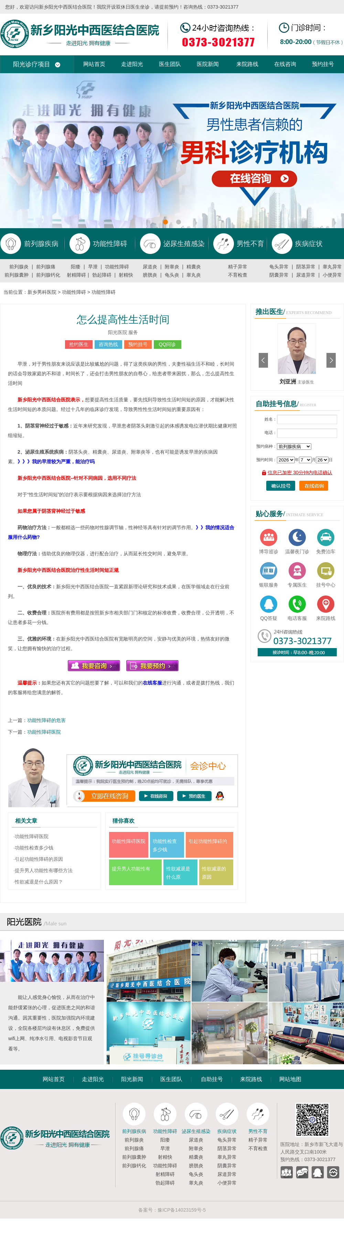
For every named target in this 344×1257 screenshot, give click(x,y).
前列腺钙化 (48, 275)
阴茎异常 (305, 266)
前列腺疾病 (134, 1131)
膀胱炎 (150, 275)
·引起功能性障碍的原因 (38, 859)
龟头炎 (172, 275)
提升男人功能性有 (131, 868)
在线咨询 (285, 64)
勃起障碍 (101, 275)
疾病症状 (227, 1131)
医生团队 (170, 64)
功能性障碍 (117, 266)
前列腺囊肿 (16, 275)
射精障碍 (76, 275)
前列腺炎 (19, 266)
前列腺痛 (45, 266)
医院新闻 (208, 64)
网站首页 (94, 64)
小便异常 (332, 275)
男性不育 (258, 1131)
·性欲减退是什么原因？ (38, 882)
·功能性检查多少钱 (33, 847)
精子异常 (237, 266)
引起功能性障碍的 (208, 841)
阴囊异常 (279, 275)
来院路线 (247, 64)
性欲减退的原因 (214, 873)
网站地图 (290, 1079)
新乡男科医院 (42, 292)
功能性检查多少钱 (165, 845)
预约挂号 (323, 64)
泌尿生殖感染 (196, 1131)
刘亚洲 (289, 382)
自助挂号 (212, 1079)
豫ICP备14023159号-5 (182, 1210)
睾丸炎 (193, 275)
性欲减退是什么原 (178, 873)
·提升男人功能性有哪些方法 (43, 870)
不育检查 (237, 275)
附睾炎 (172, 266)
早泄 (93, 266)
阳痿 (75, 266)
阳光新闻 (132, 1079)
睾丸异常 (332, 266)
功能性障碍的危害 (46, 720)
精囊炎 (193, 266)
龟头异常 (279, 266)
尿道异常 (305, 275)
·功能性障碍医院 (31, 836)
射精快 (126, 275)
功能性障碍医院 (44, 732)
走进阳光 (132, 64)
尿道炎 (150, 266)
